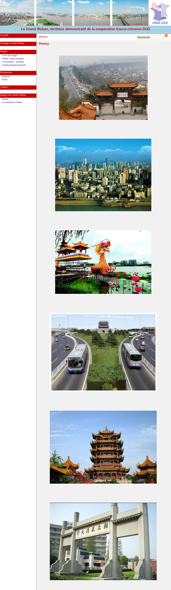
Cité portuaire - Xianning (13, 62)
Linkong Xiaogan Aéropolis (14, 65)
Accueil (4, 35)
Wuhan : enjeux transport (13, 58)
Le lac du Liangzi (9, 55)
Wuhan (5, 99)
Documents (6, 72)
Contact (4, 86)
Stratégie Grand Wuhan (12, 43)
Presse (5, 79)
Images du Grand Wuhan (13, 95)
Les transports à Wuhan (12, 102)
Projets (3, 51)
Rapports (6, 76)
